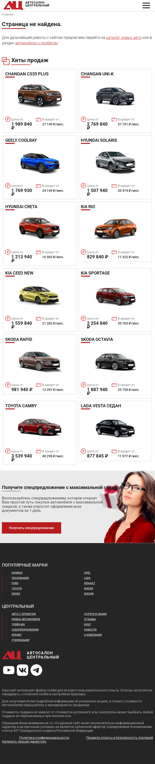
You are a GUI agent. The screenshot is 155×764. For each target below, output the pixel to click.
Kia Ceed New (19, 273)
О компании (93, 634)
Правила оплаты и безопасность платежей (119, 738)
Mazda (88, 588)
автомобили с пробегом (36, 43)
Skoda (16, 593)
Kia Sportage (95, 273)
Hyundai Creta (21, 207)
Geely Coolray (21, 140)
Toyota (17, 588)
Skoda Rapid (18, 340)
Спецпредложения (25, 629)
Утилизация (20, 640)
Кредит (17, 634)
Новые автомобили (26, 619)
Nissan (89, 593)
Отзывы (90, 619)
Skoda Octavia (97, 340)
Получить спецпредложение (31, 528)
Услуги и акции (95, 614)
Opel (87, 572)
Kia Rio (88, 207)
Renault (89, 583)
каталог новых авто (123, 37)
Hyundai (17, 572)
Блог (87, 624)
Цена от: (17, 119)
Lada (87, 578)
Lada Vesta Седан (101, 406)
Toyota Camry (21, 406)
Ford (15, 583)
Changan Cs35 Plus (27, 74)
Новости (90, 629)
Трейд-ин (18, 624)
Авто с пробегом (24, 614)
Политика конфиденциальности (44, 738)
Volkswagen (20, 578)
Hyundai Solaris (99, 140)
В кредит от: (50, 119)
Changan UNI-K (97, 74)
